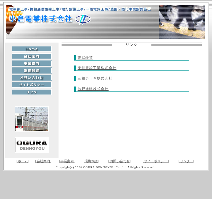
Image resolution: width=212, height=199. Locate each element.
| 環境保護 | (91, 161)
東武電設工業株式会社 (97, 68)
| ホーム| (23, 161)
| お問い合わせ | (119, 161)
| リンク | (186, 161)
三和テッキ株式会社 (95, 78)
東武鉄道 (85, 58)
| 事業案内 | (67, 161)
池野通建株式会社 (93, 89)
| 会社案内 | (43, 161)
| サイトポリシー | (156, 161)
